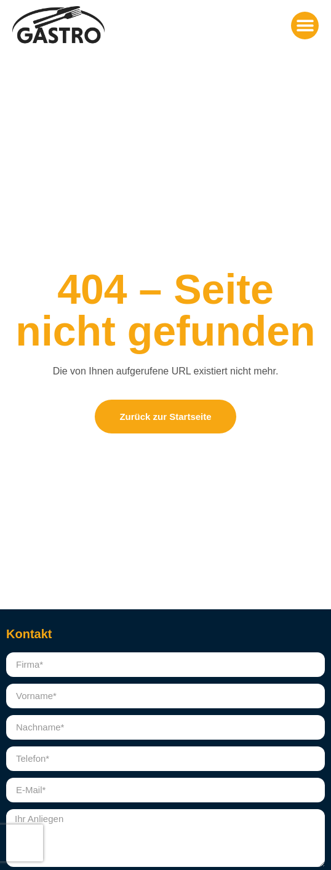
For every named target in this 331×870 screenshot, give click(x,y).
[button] (305, 25)
